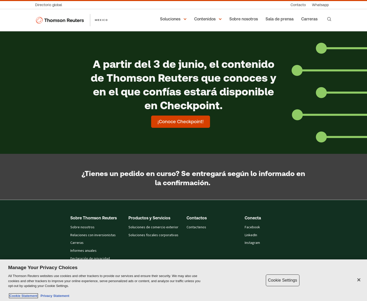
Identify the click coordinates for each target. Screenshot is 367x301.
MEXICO (101, 20)
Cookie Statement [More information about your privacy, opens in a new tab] (23, 296)
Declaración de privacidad (90, 258)
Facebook (252, 227)
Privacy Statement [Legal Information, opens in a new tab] (54, 296)
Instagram (252, 243)
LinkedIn (251, 235)
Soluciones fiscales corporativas (153, 235)
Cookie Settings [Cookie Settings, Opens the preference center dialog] (282, 280)
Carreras (77, 243)
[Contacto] (298, 5)
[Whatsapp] (320, 5)
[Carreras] (310, 19)
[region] (183, 280)
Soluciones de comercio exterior (153, 227)
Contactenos (196, 227)
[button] (174, 19)
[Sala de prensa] (280, 19)
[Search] (329, 19)
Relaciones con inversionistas (93, 235)
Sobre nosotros (82, 227)
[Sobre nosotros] (244, 19)
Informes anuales (83, 250)
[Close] (358, 279)
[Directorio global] (50, 5)
